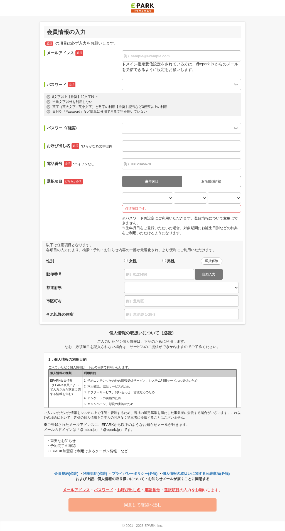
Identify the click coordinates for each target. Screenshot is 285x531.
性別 (50, 261)
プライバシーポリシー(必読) (135, 473)
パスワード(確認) (62, 128)
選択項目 (65, 181)
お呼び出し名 (79, 146)
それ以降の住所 (59, 314)
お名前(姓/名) (211, 181)
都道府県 (54, 287)
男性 (171, 261)
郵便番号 (54, 274)
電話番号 (70, 164)
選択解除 (211, 261)
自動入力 (208, 274)
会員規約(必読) (66, 473)
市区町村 (54, 301)
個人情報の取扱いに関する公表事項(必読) (196, 473)
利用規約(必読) (95, 473)
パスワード (61, 85)
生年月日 (151, 181)
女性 (133, 261)
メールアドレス (65, 53)
